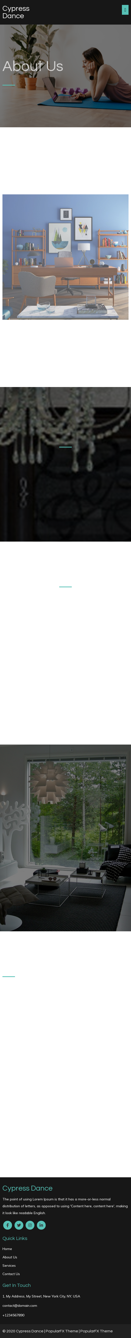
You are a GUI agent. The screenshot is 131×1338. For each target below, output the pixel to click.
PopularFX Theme (62, 1331)
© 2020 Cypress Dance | (24, 1331)
